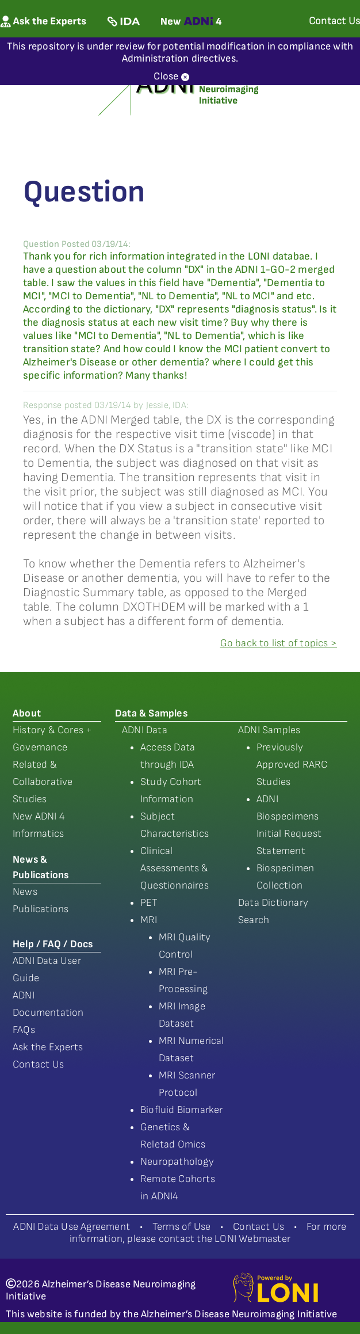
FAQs (24, 1030)
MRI (149, 920)
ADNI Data (144, 730)
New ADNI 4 (39, 816)
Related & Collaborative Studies (43, 782)
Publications (40, 909)
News (25, 892)
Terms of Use (181, 1227)
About (27, 713)
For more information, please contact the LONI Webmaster (208, 1233)
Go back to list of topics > (278, 643)
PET (149, 903)
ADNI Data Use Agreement (71, 1227)
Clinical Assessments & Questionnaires (174, 868)
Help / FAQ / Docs (53, 944)
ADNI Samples (269, 730)
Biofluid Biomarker (181, 1110)
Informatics (38, 834)
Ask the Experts (48, 1047)
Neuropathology (177, 1162)
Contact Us (38, 1064)
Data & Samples (151, 713)
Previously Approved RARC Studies (292, 764)
